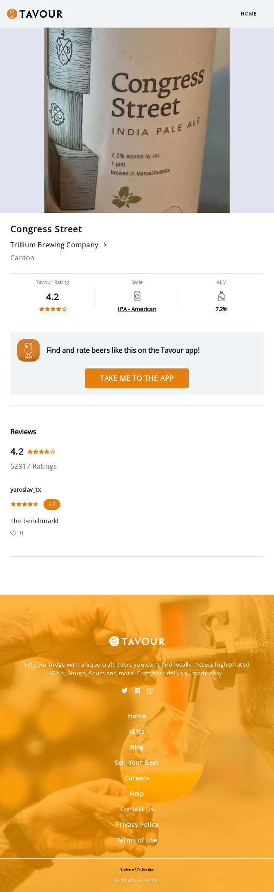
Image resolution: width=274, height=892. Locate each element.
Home (249, 13)
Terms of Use (137, 840)
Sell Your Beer (137, 762)
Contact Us (137, 809)
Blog (137, 747)
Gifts (137, 731)
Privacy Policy (137, 824)
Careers (137, 778)
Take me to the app (137, 378)
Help (137, 793)
